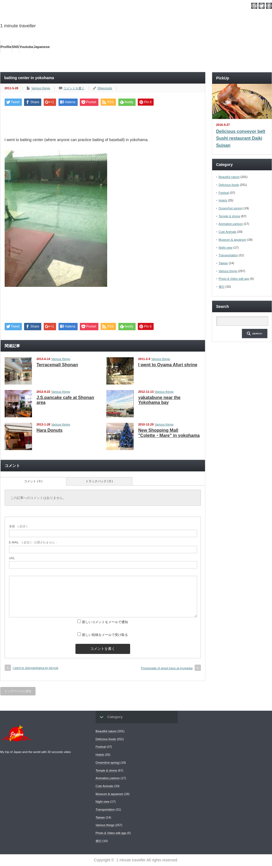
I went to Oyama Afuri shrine (167, 364)
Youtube (26, 47)
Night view (226, 247)
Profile (6, 47)
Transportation (228, 255)
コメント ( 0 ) (33, 481)
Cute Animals (227, 231)
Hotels (223, 200)
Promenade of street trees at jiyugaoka (167, 668)
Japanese (42, 47)
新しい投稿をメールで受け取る (105, 635)
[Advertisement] (103, 119)
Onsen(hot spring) (231, 208)
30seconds (105, 88)
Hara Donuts (50, 430)
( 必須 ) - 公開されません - (33, 542)
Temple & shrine (229, 216)
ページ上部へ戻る (267, 694)
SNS (15, 47)
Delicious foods (229, 184)
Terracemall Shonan (57, 364)
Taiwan (223, 263)
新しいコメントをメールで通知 (105, 622)
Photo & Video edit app (234, 278)
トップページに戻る (17, 691)
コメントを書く (73, 88)
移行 (222, 286)
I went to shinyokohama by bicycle (36, 667)
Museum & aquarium (233, 239)
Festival (224, 192)
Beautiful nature (229, 176)
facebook (269, 6)
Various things (40, 88)
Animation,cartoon (231, 223)
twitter (262, 6)
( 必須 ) (18, 526)
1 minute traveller (18, 25)
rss (254, 6)
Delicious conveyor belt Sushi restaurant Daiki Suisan (240, 138)
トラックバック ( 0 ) (99, 481)
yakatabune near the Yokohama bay (159, 400)
